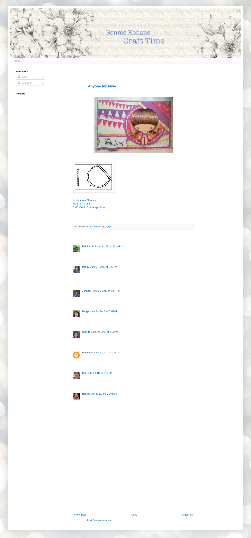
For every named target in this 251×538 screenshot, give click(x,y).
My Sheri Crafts (82, 203)
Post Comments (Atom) (99, 520)
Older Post (187, 514)
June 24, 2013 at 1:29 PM (103, 267)
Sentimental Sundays (85, 200)
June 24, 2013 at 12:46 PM (108, 246)
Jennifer (86, 291)
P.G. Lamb (88, 246)
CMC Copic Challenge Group (89, 207)
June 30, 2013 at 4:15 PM (104, 332)
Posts (22, 77)
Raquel (86, 393)
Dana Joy (87, 352)
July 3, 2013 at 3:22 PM (100, 373)
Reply (85, 256)
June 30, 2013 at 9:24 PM (107, 352)
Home (16, 60)
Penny (85, 267)
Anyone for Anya (102, 86)
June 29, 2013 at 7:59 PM (103, 311)
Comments (25, 83)
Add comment (82, 418)
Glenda (86, 332)
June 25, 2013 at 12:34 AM (106, 291)
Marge (85, 311)
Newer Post (80, 514)
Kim (84, 373)
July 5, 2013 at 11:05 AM (104, 393)
